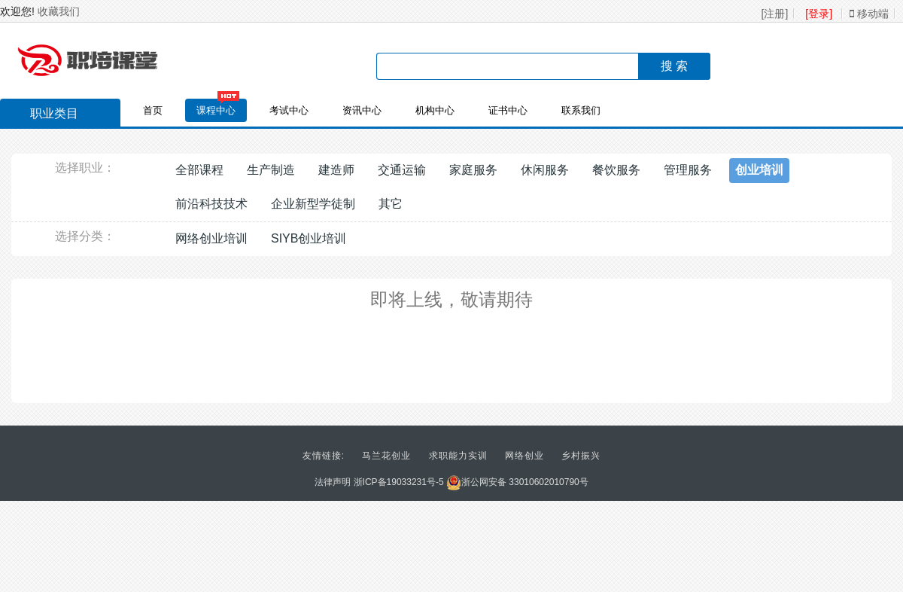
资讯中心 (362, 110)
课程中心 (216, 110)
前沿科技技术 (211, 203)
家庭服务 (473, 169)
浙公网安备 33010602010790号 (517, 482)
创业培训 (759, 169)
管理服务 (688, 169)
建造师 (336, 169)
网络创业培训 (211, 238)
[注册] (775, 14)
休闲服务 (545, 169)
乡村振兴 (580, 455)
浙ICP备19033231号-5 (399, 482)
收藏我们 (59, 11)
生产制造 (271, 169)
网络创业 (524, 455)
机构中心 (435, 110)
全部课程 (199, 169)
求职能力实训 (458, 455)
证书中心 (508, 110)
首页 (153, 110)
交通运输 (402, 169)
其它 (391, 203)
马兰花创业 (386, 455)
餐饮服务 (616, 169)
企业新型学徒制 (313, 203)
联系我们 (580, 110)
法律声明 (333, 482)
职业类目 (46, 115)
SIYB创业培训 (308, 238)
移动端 (869, 14)
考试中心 (289, 110)
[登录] (818, 14)
